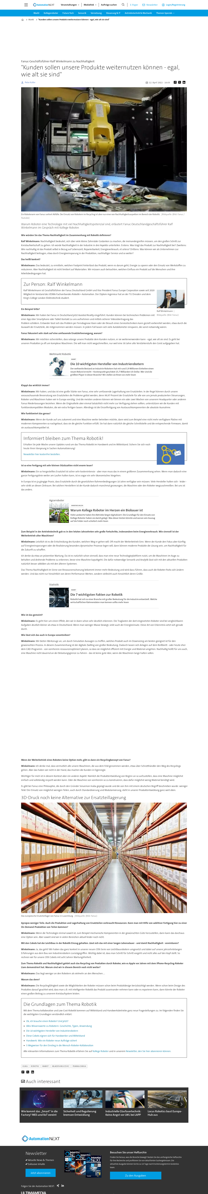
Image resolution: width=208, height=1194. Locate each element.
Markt (36, 13)
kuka (25, 1066)
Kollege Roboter (101, 1051)
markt (45, 1066)
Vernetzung (96, 13)
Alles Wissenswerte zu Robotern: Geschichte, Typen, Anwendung (59, 1025)
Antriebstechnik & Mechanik (138, 13)
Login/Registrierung (175, 4)
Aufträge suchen (109, 4)
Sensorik (82, 13)
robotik (35, 1066)
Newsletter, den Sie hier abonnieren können (148, 1051)
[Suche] (123, 5)
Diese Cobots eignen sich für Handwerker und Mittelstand (55, 1035)
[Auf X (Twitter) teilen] (180, 83)
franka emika (79, 1066)
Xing (59, 1186)
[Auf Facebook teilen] (176, 83)
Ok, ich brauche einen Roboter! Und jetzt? (47, 1021)
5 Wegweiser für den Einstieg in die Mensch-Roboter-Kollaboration (59, 1045)
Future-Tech (68, 13)
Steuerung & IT (113, 13)
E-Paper (134, 4)
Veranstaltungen (69, 4)
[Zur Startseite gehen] (44, 5)
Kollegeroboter (51, 13)
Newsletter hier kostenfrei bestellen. (41, 454)
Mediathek (89, 4)
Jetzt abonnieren (41, 1174)
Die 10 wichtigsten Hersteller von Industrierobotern (52, 1030)
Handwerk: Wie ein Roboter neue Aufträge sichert (51, 1040)
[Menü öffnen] (26, 4)
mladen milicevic (60, 1066)
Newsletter (152, 4)
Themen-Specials (164, 13)
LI (63, 1186)
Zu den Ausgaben (135, 1177)
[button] (181, 1105)
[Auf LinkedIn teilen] (184, 83)
